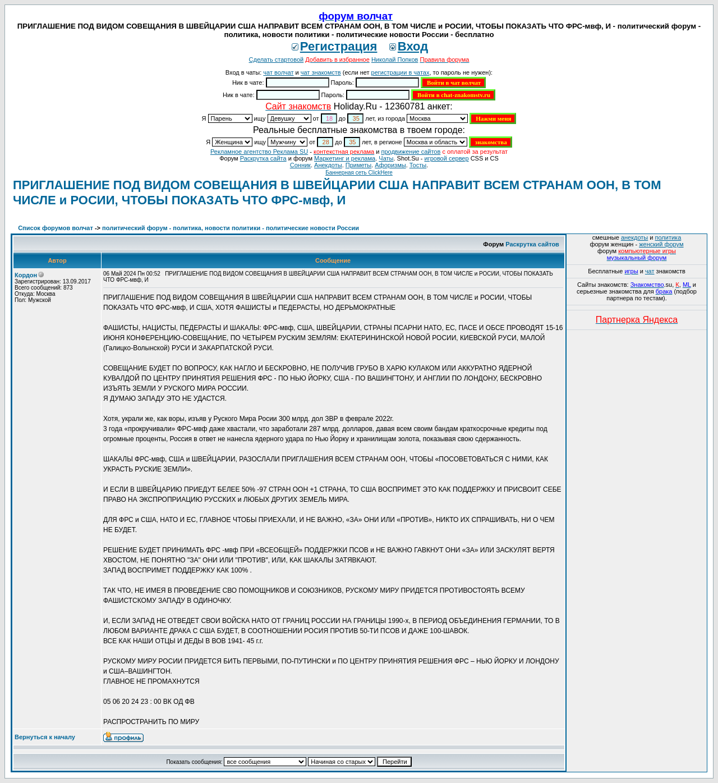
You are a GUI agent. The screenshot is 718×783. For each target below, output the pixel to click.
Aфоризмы (390, 165)
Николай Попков (394, 59)
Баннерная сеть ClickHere (359, 173)
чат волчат (278, 72)
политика (668, 237)
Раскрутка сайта (263, 158)
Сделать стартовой (276, 59)
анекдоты (634, 237)
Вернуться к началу (45, 737)
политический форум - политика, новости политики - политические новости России (230, 228)
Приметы (358, 165)
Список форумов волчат (55, 228)
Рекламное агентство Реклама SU (259, 151)
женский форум (661, 244)
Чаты (386, 158)
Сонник (300, 165)
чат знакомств (321, 72)
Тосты (417, 165)
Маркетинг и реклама (344, 158)
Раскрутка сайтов (532, 244)
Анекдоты (328, 165)
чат (650, 271)
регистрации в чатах (400, 72)
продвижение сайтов (410, 151)
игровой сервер (446, 158)
